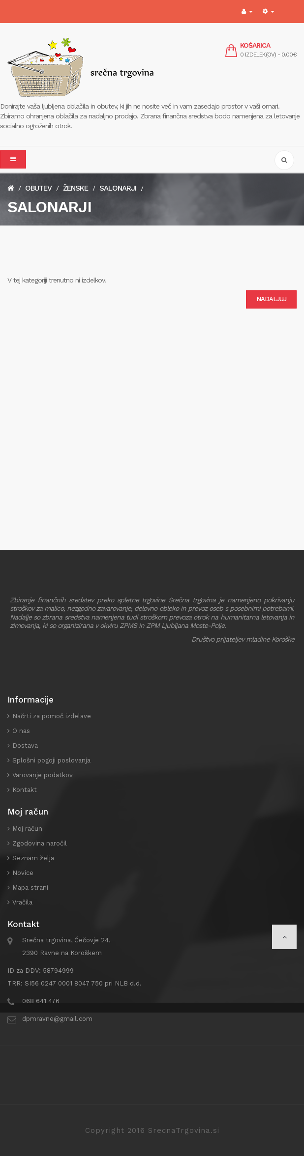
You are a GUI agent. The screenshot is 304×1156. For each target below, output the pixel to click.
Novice (22, 872)
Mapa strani (30, 887)
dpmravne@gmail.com (57, 1018)
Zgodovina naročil (39, 843)
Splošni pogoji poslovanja (51, 760)
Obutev (38, 188)
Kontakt (24, 789)
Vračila (22, 902)
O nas (21, 730)
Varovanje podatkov (42, 775)
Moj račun (27, 828)
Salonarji (117, 188)
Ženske (75, 188)
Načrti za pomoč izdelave (51, 716)
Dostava (25, 745)
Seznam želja (33, 858)
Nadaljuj (271, 299)
